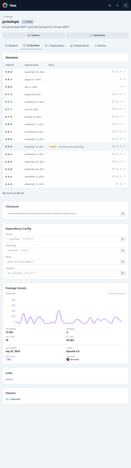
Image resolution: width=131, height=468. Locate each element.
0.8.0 (9, 86)
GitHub (9, 377)
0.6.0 (9, 123)
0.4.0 (9, 160)
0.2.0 (9, 174)
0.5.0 (9, 137)
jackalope (10, 21)
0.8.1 (9, 79)
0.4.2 (9, 145)
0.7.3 (9, 93)
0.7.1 (9, 108)
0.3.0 (9, 167)
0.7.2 (9, 101)
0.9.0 (9, 71)
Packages (7, 17)
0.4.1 (9, 152)
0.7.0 (9, 115)
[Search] (117, 5)
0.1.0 (9, 182)
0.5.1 (9, 130)
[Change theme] (110, 5)
